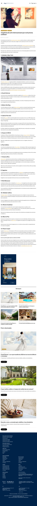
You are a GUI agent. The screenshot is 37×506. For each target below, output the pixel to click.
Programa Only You (6, 446)
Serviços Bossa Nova (6, 449)
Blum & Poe (14, 220)
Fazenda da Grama (6, 465)
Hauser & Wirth (27, 135)
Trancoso (20, 465)
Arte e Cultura (4, 30)
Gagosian (21, 172)
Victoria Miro (3, 159)
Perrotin (6, 117)
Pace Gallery (17, 147)
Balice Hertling (17, 107)
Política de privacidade (13, 493)
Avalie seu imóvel (6, 445)
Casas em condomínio (6, 461)
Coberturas (4, 459)
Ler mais (3, 361)
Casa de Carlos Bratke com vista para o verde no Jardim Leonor (26, 306)
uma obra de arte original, (15, 40)
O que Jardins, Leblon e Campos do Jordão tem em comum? (17, 389)
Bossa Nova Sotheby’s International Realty (17, 90)
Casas (4, 460)
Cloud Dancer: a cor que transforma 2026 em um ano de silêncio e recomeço (9, 306)
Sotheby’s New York (5, 81)
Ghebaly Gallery (4, 194)
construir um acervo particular (27, 45)
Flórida (4, 474)
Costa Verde (21, 469)
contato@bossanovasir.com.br (26, 245)
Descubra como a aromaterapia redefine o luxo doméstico (17, 422)
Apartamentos (5, 458)
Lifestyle (9, 30)
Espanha (4, 476)
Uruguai (4, 475)
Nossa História (5, 450)
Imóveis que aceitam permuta (8, 441)
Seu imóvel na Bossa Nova (7, 444)
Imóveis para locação (6, 439)
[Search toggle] (35, 3)
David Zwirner (25, 95)
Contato (4, 451)
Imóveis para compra (6, 440)
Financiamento (5, 438)
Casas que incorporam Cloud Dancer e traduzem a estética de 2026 (8, 324)
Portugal (4, 473)
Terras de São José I (6, 469)
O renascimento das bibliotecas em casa (27, 323)
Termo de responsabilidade (22, 473)
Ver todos (4, 462)
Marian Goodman (8, 208)
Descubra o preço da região (7, 437)
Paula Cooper (6, 230)
